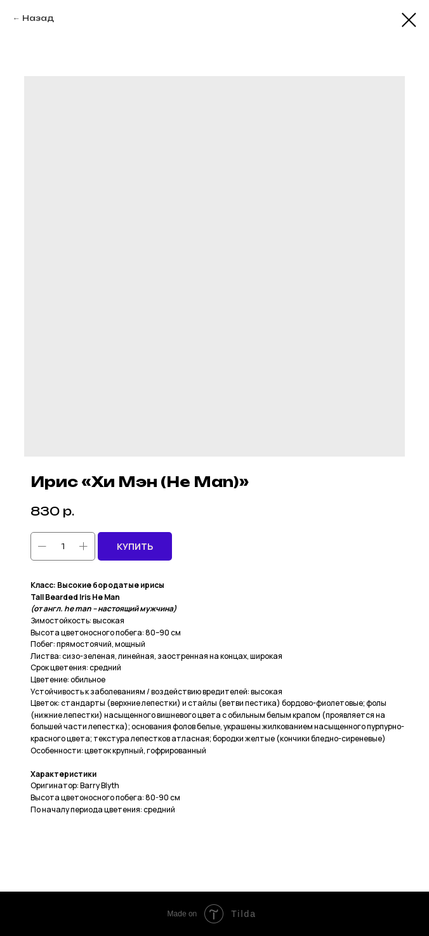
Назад (38, 18)
